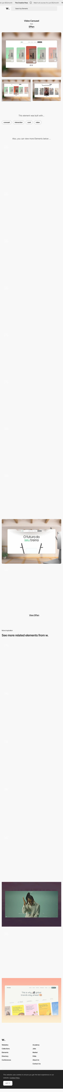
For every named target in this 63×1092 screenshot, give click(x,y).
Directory (5, 1056)
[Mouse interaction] (31, 212)
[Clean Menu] (31, 494)
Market (35, 1052)
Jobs (34, 1049)
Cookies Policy (15, 1078)
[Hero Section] (31, 588)
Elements (5, 1052)
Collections (6, 1049)
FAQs (34, 1056)
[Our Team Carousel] (31, 664)
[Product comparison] (31, 353)
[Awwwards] (7, 8)
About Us (36, 1060)
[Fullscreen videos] (31, 712)
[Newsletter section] (31, 306)
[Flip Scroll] (31, 259)
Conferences (6, 1060)
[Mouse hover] (31, 165)
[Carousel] (31, 1000)
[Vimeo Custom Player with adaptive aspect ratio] (31, 952)
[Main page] (31, 808)
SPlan (31, 27)
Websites (5, 1045)
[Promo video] (31, 447)
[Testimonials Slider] (31, 760)
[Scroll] (31, 400)
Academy (36, 1045)
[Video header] (31, 856)
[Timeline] (31, 904)
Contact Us (37, 1064)
